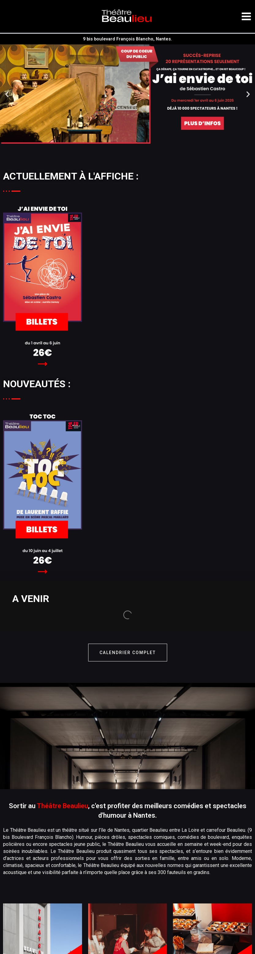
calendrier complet (127, 601)
